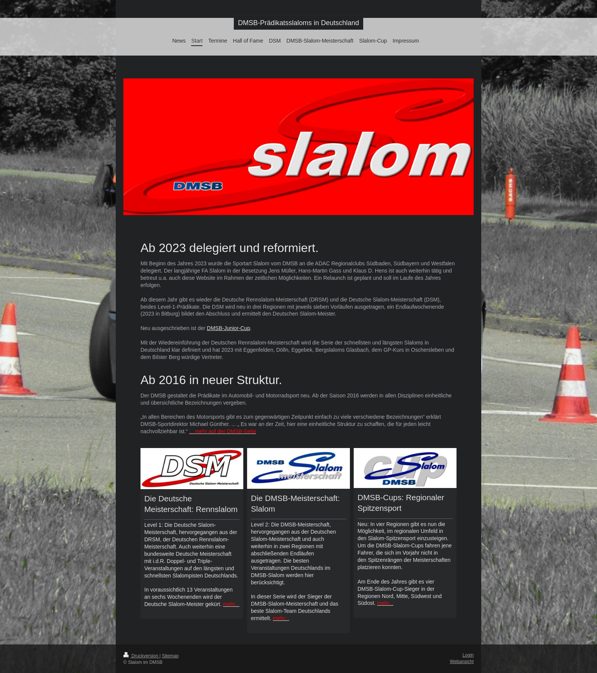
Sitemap (170, 656)
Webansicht (462, 661)
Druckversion (141, 656)
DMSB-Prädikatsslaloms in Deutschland (298, 23)
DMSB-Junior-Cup (228, 328)
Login (468, 655)
